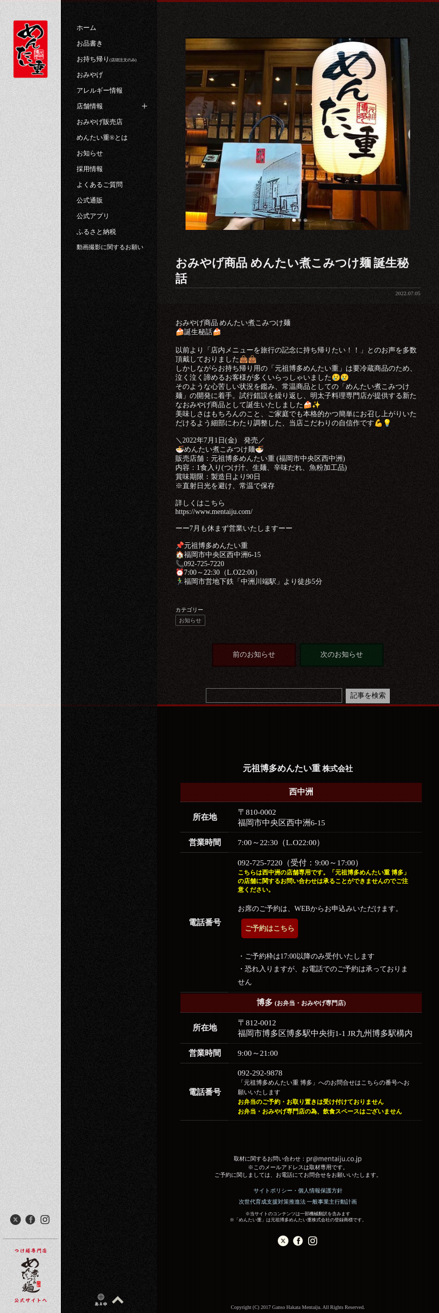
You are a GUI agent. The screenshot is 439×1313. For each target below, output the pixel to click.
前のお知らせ (254, 654)
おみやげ (90, 74)
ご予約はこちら (270, 928)
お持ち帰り (106, 59)
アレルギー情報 (100, 90)
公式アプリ (93, 216)
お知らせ (90, 153)
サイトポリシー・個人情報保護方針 (298, 1190)
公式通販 (90, 200)
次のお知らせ (341, 654)
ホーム (86, 27)
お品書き (90, 43)
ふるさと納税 (96, 231)
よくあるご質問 (100, 184)
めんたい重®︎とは (102, 137)
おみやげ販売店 (100, 122)
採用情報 (90, 169)
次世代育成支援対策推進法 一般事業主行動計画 (298, 1202)
